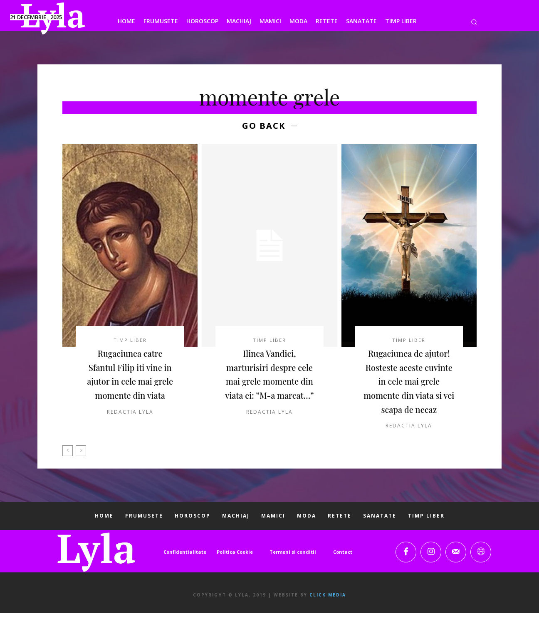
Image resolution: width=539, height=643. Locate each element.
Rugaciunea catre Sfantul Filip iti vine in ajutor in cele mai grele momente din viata (130, 382)
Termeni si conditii (293, 582)
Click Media (327, 625)
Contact (342, 582)
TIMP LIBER (130, 341)
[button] (474, 21)
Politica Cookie (235, 582)
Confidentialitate (184, 582)
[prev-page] (67, 481)
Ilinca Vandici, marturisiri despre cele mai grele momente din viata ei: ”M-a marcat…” (269, 382)
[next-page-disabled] (81, 481)
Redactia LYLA (130, 428)
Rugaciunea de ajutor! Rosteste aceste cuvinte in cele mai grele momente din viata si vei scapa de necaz (409, 397)
